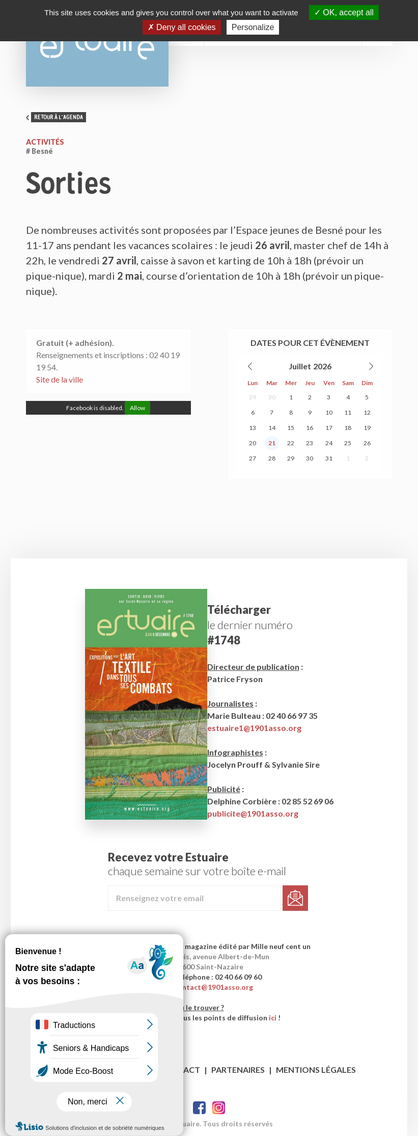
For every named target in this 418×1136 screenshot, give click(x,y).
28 (271, 458)
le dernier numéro (250, 625)
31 (328, 458)
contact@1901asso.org (213, 987)
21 (271, 443)
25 (347, 443)
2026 (322, 366)
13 (252, 427)
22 (290, 443)
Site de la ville (59, 379)
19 (367, 427)
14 (271, 427)
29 (252, 397)
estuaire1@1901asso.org (254, 728)
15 (290, 427)
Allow (137, 408)
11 (347, 412)
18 (347, 427)
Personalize (253, 27)
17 (328, 427)
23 (309, 443)
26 (367, 443)
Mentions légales (316, 1069)
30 (271, 397)
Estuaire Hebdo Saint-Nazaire (97, 43)
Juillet (300, 366)
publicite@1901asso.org (252, 813)
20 (252, 443)
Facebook (199, 1107)
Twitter (218, 1107)
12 (367, 412)
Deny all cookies (182, 27)
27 (252, 458)
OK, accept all (344, 12)
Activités (45, 142)
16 (309, 427)
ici (272, 1017)
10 (328, 412)
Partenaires (238, 1069)
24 (328, 443)
